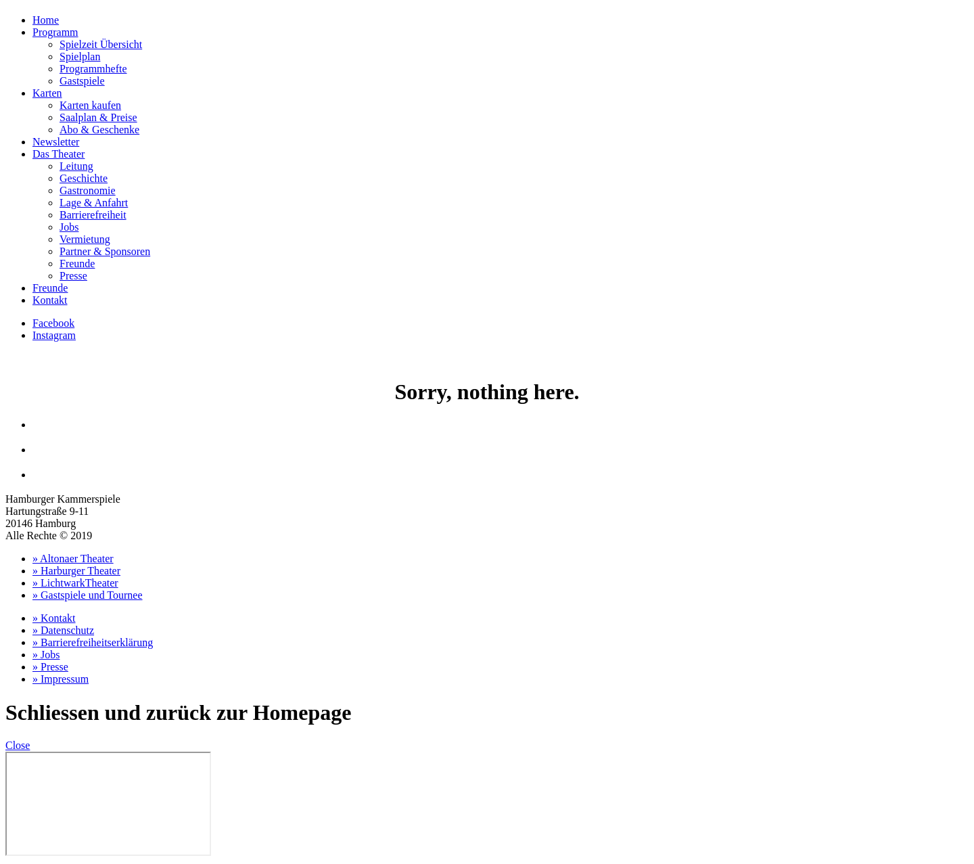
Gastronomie (88, 190)
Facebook (53, 323)
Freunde (77, 263)
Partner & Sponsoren (105, 251)
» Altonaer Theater (73, 558)
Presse (73, 275)
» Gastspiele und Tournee (87, 595)
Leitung (76, 166)
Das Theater (58, 154)
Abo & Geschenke (99, 129)
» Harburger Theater (76, 570)
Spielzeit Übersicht (101, 44)
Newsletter (55, 141)
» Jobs (46, 654)
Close (17, 745)
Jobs (69, 227)
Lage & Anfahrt (94, 202)
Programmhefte (93, 68)
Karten (47, 93)
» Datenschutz (63, 630)
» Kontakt (54, 618)
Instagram (54, 335)
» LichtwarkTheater (75, 583)
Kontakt (50, 300)
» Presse (50, 667)
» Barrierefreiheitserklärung (92, 642)
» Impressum (60, 679)
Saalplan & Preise (98, 117)
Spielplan (80, 56)
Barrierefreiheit (93, 215)
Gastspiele (82, 81)
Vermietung (85, 239)
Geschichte (84, 178)
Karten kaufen (90, 105)
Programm (55, 32)
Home (45, 20)
